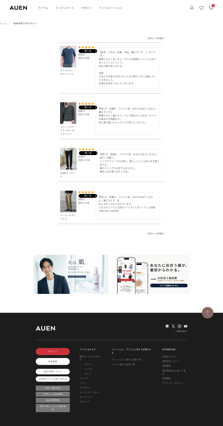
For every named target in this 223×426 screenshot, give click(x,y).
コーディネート (64, 7)
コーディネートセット (89, 392)
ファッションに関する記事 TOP (126, 359)
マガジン (86, 7)
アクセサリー (85, 388)
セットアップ (85, 397)
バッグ (82, 383)
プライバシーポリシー (172, 383)
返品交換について (53, 371)
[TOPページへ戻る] (207, 313)
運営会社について (170, 361)
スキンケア (84, 401)
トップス (88, 369)
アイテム (43, 7)
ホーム (4, 24)
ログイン (52, 351)
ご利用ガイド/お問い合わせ (52, 379)
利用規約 (166, 378)
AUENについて (169, 356)
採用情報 (166, 366)
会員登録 (52, 361)
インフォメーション (110, 7)
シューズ (83, 378)
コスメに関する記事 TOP (123, 364)
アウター (88, 364)
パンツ (87, 373)
